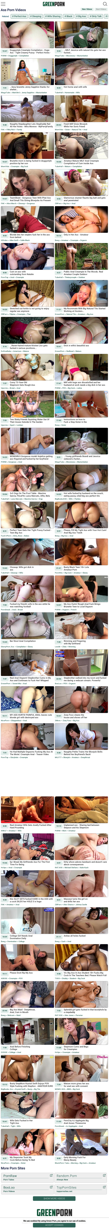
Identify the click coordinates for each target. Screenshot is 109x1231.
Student (72, 978)
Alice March (11, 203)
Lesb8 (57, 647)
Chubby (64, 978)
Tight (12, 1126)
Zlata (64, 647)
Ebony (85, 573)
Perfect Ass (20, 16)
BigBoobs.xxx (7, 1089)
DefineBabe (6, 351)
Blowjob (66, 757)
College (21, 941)
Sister (67, 130)
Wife (78, 93)
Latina (79, 388)
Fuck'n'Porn (6, 536)
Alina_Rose (18, 536)
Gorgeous (30, 203)
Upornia (4, 388)
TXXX (57, 978)
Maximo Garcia (30, 499)
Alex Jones (69, 1015)
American (17, 351)
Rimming (72, 647)
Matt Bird (16, 93)
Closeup (21, 203)
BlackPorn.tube (62, 1163)
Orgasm (83, 240)
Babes (26, 536)
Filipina (12, 314)
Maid (18, 1015)
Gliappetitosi (16, 720)
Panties (77, 499)
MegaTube (59, 56)
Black (69, 16)
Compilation (24, 56)
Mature (67, 166)
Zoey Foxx (67, 720)
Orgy (40, 499)
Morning (74, 1163)
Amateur (65, 240)
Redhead (70, 351)
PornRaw (26, 1177)
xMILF (4, 831)
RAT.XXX (59, 867)
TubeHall (59, 93)
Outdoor (81, 277)
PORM (3, 56)
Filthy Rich (10, 130)
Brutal (12, 388)
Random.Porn (79, 1177)
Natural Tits (77, 130)
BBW (69, 1089)
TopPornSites (79, 1189)
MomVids (59, 130)
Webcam (11, 1015)
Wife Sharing (53, 16)
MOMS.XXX (60, 1089)
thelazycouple (70, 277)
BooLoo (58, 683)
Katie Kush (83, 867)
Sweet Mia (16, 683)
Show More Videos (54, 1198)
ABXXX (4, 978)
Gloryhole (14, 757)
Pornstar (79, 1015)
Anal (85, 130)
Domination (12, 941)
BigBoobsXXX (61, 499)
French (73, 610)
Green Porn (54, 1212)
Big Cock (24, 166)
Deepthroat (85, 757)
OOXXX (4, 1052)
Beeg (57, 240)
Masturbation (82, 56)
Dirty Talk (96, 16)
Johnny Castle (81, 905)
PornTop (4, 277)
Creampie (15, 166)
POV (64, 388)
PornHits (59, 573)
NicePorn (5, 720)
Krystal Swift (20, 1089)
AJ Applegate (71, 1126)
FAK (3, 130)
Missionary (71, 56)
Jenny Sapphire (27, 93)
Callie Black (25, 240)
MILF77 (58, 757)
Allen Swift (14, 240)
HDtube (4, 240)
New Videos (87, 9)
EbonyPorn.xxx (7, 647)
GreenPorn (59, 314)
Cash (63, 941)
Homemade (69, 93)
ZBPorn (58, 203)
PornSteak (5, 610)
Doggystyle (13, 56)
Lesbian (19, 425)
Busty (30, 1089)
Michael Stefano (71, 867)
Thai (29, 314)
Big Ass (82, 16)
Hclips (4, 867)
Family (19, 130)
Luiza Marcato (16, 499)
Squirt (12, 425)
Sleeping (36, 16)
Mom (64, 831)
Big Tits (37, 1089)
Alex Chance (68, 905)
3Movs (58, 720)
